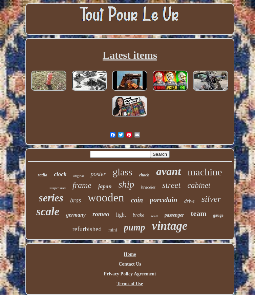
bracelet (148, 187)
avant (168, 171)
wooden (106, 197)
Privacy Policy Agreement (130, 273)
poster (98, 174)
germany (76, 215)
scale (47, 211)
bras (75, 200)
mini (112, 229)
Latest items (130, 55)
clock (60, 174)
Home (130, 254)
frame (81, 185)
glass (122, 172)
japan (105, 186)
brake (138, 215)
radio (42, 174)
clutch (144, 175)
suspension (57, 188)
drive (189, 201)
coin (137, 200)
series (51, 198)
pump (134, 227)
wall (154, 216)
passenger (174, 215)
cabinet (199, 185)
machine (205, 171)
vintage (170, 225)
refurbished (87, 228)
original (78, 176)
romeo (100, 214)
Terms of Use (129, 283)
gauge (218, 215)
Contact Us (130, 264)
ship (126, 184)
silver (211, 199)
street (171, 185)
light (121, 215)
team (198, 213)
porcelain (163, 200)
